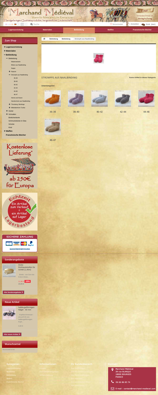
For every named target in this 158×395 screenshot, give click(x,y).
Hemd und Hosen (16, 98)
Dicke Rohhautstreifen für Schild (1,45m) (26, 267)
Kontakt (42, 368)
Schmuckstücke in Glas (17, 121)
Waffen (9, 131)
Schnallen (12, 114)
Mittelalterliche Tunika (18, 107)
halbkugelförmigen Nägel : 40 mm (26, 308)
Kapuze (13, 71)
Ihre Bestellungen (78, 368)
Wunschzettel (116, 24)
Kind (10, 127)
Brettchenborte (14, 118)
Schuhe (11, 124)
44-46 (15, 91)
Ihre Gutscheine (77, 385)
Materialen (11, 51)
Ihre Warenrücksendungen (82, 372)
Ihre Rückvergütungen (80, 375)
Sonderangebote (14, 259)
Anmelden (135, 24)
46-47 (15, 94)
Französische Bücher (16, 135)
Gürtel (11, 111)
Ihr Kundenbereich (81, 364)
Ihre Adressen (76, 378)
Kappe (13, 68)
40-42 (15, 84)
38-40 (15, 81)
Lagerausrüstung (14, 47)
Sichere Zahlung (46, 375)
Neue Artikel (12, 302)
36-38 (15, 78)
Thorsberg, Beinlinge (18, 104)
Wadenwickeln (16, 61)
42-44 (15, 88)
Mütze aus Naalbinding (18, 65)
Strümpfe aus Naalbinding (19, 75)
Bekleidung (11, 55)
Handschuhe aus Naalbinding (20, 101)
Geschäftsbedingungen (48, 372)
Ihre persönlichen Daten (81, 382)
